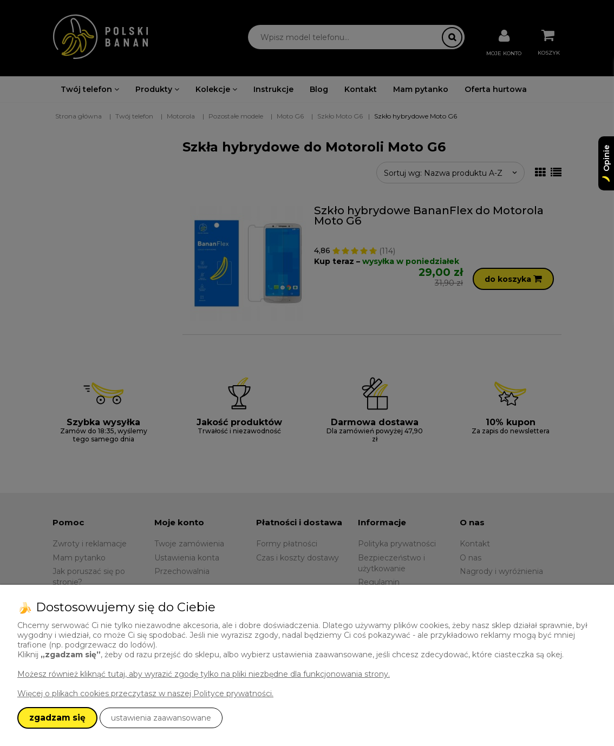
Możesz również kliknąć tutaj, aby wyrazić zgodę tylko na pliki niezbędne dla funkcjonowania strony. (203, 674)
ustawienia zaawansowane (161, 718)
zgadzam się (57, 717)
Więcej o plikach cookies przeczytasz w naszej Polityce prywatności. (145, 693)
